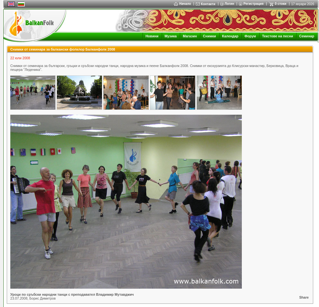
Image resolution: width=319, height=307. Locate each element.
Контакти (208, 4)
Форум (250, 36)
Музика (171, 36)
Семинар (306, 36)
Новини (151, 36)
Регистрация (253, 3)
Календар (230, 36)
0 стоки (281, 3)
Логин (229, 3)
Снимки (209, 36)
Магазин (190, 36)
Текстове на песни (277, 36)
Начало (182, 3)
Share (304, 297)
